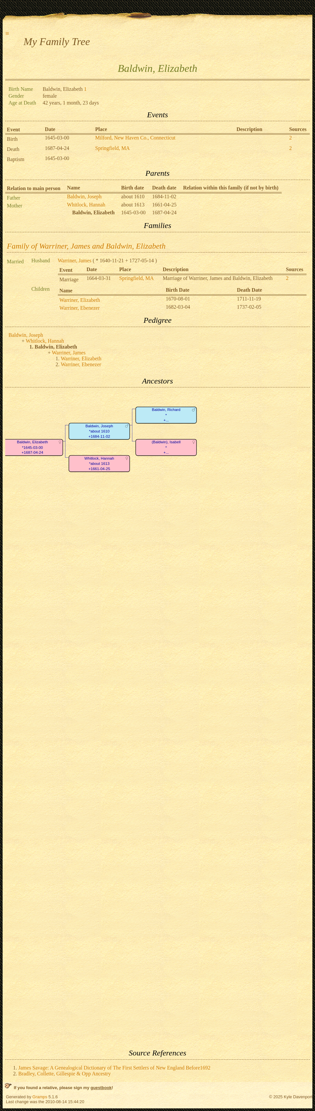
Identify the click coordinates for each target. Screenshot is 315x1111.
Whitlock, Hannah (86, 204)
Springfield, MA (112, 148)
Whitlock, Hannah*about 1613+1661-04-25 (99, 463)
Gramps (39, 1096)
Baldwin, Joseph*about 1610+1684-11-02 (99, 431)
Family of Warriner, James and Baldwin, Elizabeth (86, 246)
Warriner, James (74, 260)
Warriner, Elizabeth (79, 300)
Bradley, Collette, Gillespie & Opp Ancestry (64, 1073)
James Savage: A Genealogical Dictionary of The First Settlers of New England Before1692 (114, 1067)
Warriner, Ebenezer (79, 308)
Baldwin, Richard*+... (166, 415)
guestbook (101, 1087)
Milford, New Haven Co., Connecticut (135, 137)
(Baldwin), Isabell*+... (166, 447)
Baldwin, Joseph (84, 196)
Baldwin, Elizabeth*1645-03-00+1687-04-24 (32, 447)
